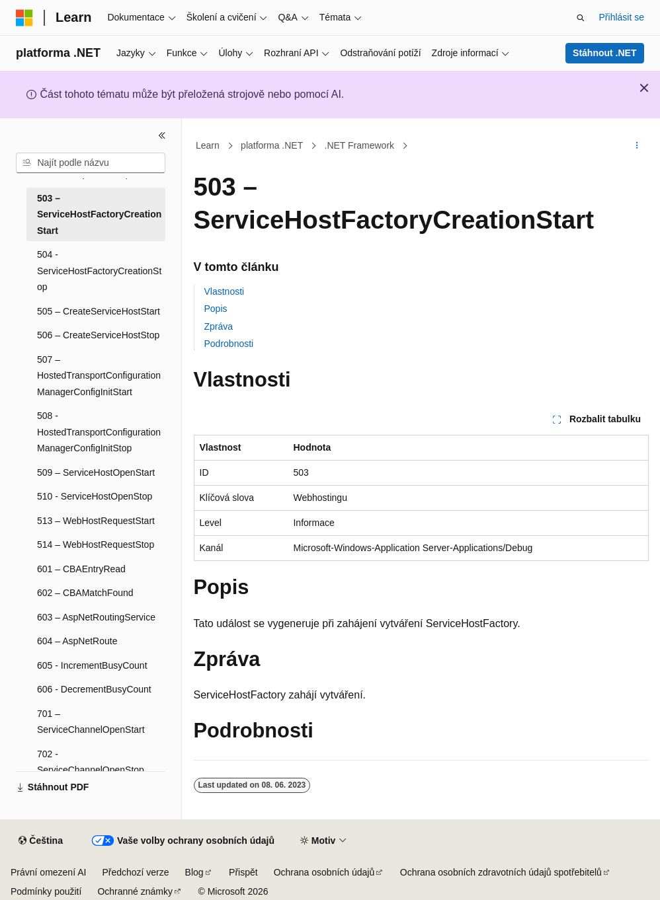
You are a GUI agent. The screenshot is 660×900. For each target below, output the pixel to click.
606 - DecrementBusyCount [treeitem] (94, 689)
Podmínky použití (46, 891)
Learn (208, 145)
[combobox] (90, 163)
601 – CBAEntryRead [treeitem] (81, 569)
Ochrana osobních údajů (324, 872)
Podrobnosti (229, 343)
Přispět (243, 872)
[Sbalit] (162, 135)
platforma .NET (272, 145)
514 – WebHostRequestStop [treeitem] (95, 544)
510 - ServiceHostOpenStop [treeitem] (94, 496)
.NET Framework (360, 145)
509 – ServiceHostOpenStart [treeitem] (96, 472)
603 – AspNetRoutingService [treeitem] (96, 617)
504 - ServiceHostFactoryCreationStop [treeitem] (99, 270)
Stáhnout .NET (604, 53)
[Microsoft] (24, 17)
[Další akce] (636, 146)
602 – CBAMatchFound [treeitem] (85, 592)
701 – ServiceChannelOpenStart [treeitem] (91, 721)
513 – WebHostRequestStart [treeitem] (96, 520)
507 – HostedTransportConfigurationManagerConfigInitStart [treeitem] (99, 375)
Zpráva (218, 326)
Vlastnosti (224, 291)
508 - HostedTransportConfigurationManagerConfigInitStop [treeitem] (99, 431)
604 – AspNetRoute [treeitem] (77, 641)
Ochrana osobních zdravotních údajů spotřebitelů (501, 872)
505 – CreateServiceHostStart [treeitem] (98, 311)
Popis (215, 308)
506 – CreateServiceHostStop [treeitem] (98, 335)
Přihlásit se (621, 17)
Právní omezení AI (48, 872)
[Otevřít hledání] (580, 18)
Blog (194, 872)
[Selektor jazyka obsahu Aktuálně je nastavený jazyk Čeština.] (40, 841)
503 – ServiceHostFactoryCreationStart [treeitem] (99, 214)
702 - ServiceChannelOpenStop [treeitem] (90, 762)
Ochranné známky (135, 891)
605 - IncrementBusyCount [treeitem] (92, 665)
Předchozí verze (135, 872)
